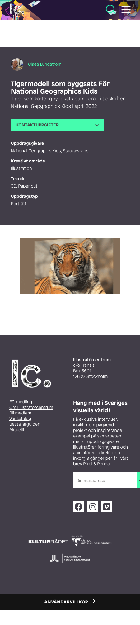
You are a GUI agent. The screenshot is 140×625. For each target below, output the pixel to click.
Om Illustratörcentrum (31, 407)
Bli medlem (20, 413)
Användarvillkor (66, 602)
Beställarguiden (24, 424)
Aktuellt (17, 430)
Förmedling (20, 402)
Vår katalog (20, 419)
